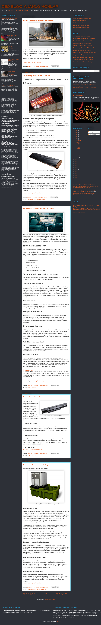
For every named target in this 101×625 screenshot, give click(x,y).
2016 (76, 161)
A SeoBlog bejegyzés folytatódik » (32, 62)
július (77, 153)
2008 (76, 177)
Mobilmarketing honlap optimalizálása (13, 60)
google (97, 205)
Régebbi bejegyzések (62, 594)
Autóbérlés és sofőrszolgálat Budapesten (82, 45)
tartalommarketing (86, 210)
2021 (76, 136)
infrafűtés (30, 199)
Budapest (33, 387)
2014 (76, 165)
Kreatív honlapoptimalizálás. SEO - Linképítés (83, 47)
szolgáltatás (90, 209)
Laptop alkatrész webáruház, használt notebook (84, 38)
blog (89, 207)
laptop (37, 456)
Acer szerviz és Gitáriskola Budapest (81, 36)
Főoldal (45, 594)
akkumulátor (31, 456)
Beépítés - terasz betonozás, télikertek (82, 50)
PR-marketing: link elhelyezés (84, 184)
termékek (36, 199)
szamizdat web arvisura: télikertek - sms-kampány (84, 87)
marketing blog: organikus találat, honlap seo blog (84, 84)
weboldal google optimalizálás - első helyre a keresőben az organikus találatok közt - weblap (86, 187)
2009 (76, 175)
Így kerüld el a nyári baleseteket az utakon (38, 208)
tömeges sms (82, 212)
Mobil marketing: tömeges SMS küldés (82, 43)
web (94, 209)
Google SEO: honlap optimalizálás (17, 10)
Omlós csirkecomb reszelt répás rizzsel (82, 18)
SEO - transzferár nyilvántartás (8, 27)
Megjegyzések (92, 134)
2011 (76, 171)
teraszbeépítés (94, 210)
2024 (76, 132)
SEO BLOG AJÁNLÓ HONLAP (29, 6)
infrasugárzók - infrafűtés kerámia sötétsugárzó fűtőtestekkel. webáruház (84, 194)
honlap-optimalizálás (79, 207)
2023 (76, 134)
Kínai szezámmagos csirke (79, 20)
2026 (76, 130)
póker (81, 210)
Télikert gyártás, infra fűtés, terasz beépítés (83, 40)
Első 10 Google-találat (79, 95)
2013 (76, 167)
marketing (98, 209)
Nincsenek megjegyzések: (41, 66)
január (77, 157)
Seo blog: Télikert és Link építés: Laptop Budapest (84, 52)
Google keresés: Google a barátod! (81, 54)
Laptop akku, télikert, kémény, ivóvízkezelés (83, 57)
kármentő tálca (32, 589)
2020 (76, 139)
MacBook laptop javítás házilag (80, 23)
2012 (76, 169)
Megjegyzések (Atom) (50, 599)
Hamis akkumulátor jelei (32, 397)
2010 (76, 173)
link (79, 209)
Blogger (59, 621)
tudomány (42, 199)
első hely (78, 212)
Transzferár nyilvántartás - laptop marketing (83, 59)
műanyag (39, 589)
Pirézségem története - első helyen (9, 18)
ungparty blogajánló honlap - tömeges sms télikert (84, 86)
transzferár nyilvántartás (80, 208)
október (78, 151)
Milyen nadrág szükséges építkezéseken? (38, 20)
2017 (76, 159)
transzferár (97, 207)
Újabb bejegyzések (29, 594)
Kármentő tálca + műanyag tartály (35, 465)
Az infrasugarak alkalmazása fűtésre (36, 76)
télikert (74, 210)
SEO (91, 205)
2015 (76, 163)
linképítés (82, 209)
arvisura (78, 210)
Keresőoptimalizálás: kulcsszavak (81, 27)
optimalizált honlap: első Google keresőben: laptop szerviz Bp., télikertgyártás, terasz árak (84, 190)
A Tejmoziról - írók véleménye (8, 85)
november (78, 140)
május (77, 155)
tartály (44, 589)
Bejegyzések (92, 132)
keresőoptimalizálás (80, 205)
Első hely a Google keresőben (12, 36)
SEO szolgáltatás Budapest (38, 381)
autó (29, 387)
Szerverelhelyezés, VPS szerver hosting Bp (83, 62)
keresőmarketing (95, 208)
